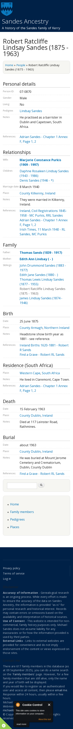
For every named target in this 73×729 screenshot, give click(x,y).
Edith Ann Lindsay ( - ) (36, 259)
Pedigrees (17, 519)
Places (14, 527)
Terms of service (14, 573)
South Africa (51, 373)
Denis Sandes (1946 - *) (37, 180)
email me (61, 690)
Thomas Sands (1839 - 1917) (41, 252)
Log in (7, 579)
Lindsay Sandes (31, 111)
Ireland (50, 193)
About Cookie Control (18, 704)
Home (9, 65)
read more (21, 724)
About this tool (45, 719)
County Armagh (31, 328)
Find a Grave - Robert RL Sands (42, 354)
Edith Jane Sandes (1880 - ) (39, 275)
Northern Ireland (56, 328)
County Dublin (30, 415)
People (20, 65)
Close (49, 705)
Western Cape (30, 373)
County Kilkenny (31, 193)
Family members (22, 512)
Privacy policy (11, 568)
